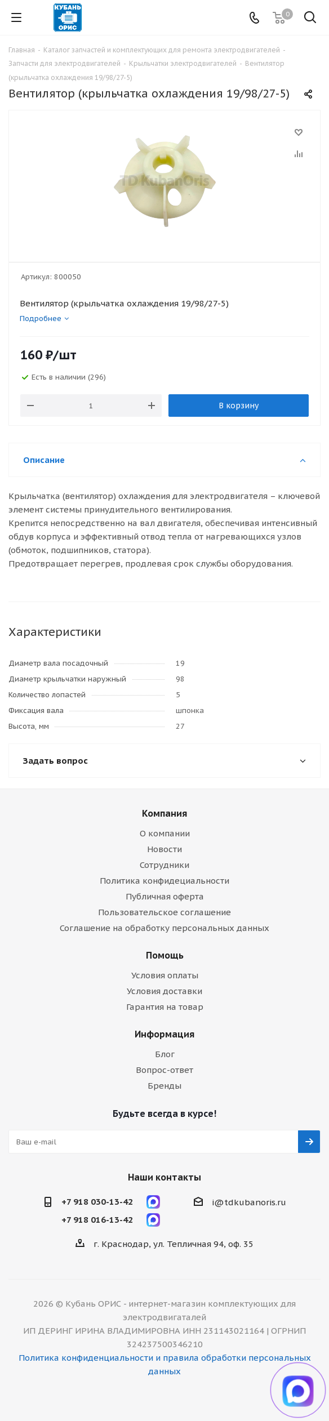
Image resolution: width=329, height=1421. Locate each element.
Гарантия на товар (164, 1006)
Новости (164, 849)
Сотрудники (164, 864)
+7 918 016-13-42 (97, 1219)
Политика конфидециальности (164, 880)
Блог (165, 1054)
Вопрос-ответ (164, 1069)
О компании (165, 833)
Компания (164, 813)
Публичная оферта (165, 896)
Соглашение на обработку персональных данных (164, 928)
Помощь (165, 955)
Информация (164, 1034)
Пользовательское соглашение (164, 912)
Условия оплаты (164, 975)
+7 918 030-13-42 (97, 1201)
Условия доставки (164, 991)
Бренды (164, 1085)
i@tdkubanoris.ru (249, 1202)
